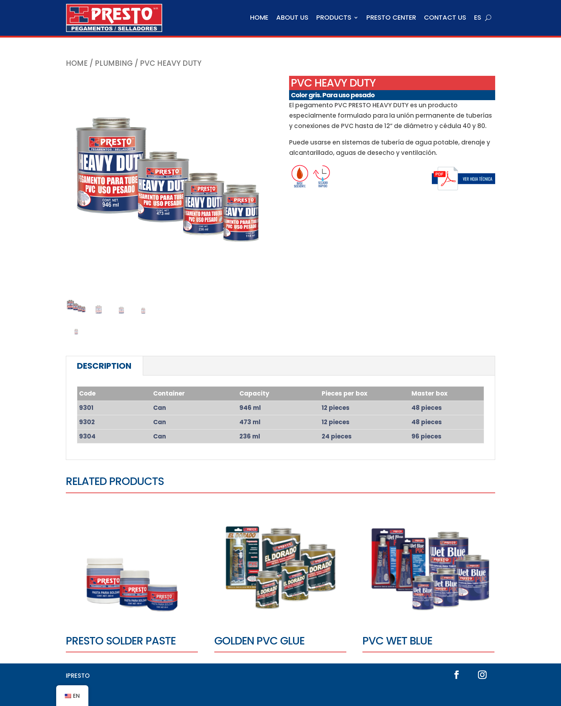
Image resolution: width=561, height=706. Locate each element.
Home (259, 17)
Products (333, 17)
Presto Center (391, 17)
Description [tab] (104, 366)
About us (292, 17)
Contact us (445, 17)
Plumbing (114, 63)
